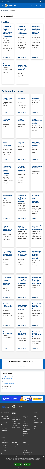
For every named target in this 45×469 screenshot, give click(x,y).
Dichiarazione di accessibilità (26, 449)
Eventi (35, 428)
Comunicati (36, 418)
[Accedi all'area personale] (40, 1)
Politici (2, 424)
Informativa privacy (26, 444)
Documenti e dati (4, 430)
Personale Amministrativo (4, 427)
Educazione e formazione (25, 416)
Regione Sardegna (5, 1)
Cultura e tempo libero (16, 419)
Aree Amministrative (5, 418)
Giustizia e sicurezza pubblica (27, 420)
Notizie (35, 416)
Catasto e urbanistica (16, 427)
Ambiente (25, 427)
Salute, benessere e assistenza (26, 430)
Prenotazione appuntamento (14, 441)
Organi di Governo (4, 416)
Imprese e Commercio (16, 423)
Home (2, 10)
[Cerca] (42, 5)
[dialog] (22, 462)
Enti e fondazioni (4, 422)
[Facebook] (36, 5)
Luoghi (35, 426)
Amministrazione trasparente (26, 441)
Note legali (25, 446)
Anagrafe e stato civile (16, 417)
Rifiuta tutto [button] (27, 464)
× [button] (43, 456)
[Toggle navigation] (2, 5)
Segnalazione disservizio (16, 444)
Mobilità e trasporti (15, 431)
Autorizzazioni (25, 433)
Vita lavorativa (14, 421)
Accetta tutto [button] (18, 464)
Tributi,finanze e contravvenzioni (26, 424)
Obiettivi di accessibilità (27, 452)
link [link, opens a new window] (33, 461)
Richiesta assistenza (16, 449)
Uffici (2, 420)
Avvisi (35, 420)
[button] (22, 467)
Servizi (6, 10)
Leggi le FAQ (14, 446)
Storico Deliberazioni (27, 454)
